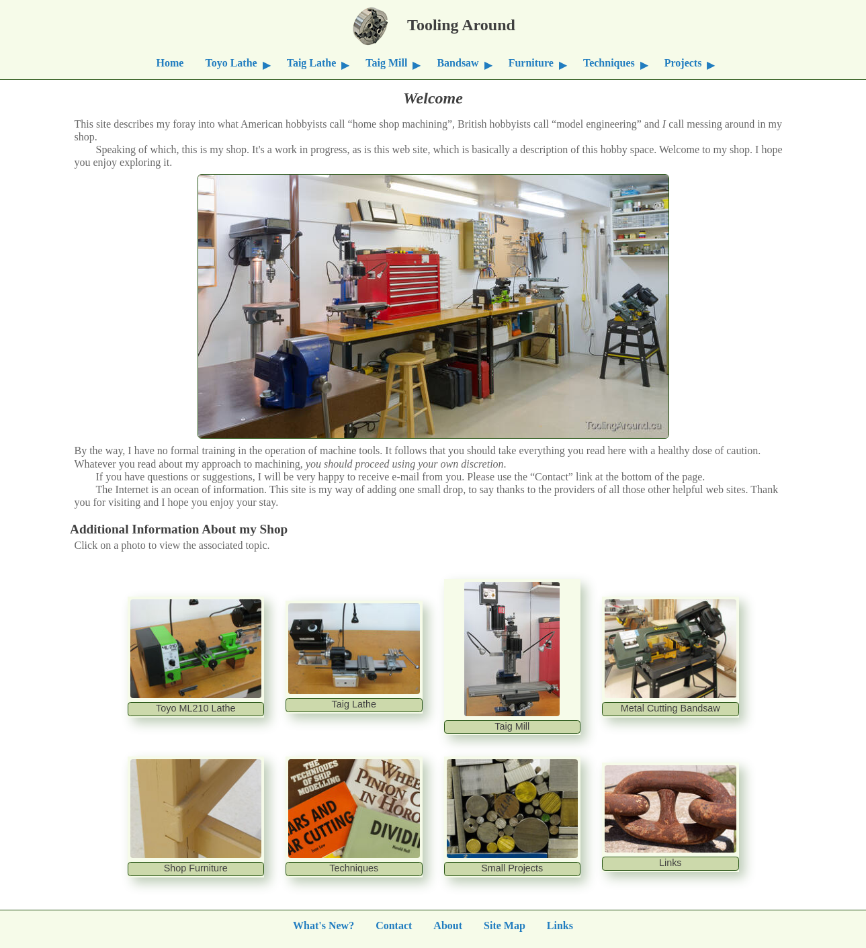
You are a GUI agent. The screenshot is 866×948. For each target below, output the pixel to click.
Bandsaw (457, 62)
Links (560, 925)
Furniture (531, 62)
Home (170, 62)
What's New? (323, 925)
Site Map (504, 925)
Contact (394, 925)
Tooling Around (433, 22)
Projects (683, 62)
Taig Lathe (312, 62)
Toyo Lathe (231, 62)
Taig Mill (386, 62)
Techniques (609, 62)
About (447, 925)
